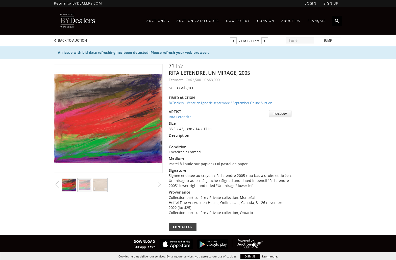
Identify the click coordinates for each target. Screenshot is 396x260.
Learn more (269, 256)
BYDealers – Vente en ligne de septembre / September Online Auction (220, 103)
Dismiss (250, 256)
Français (317, 21)
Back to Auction (72, 40)
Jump (328, 40)
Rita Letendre (180, 116)
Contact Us (182, 227)
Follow (280, 114)
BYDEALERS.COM (87, 3)
